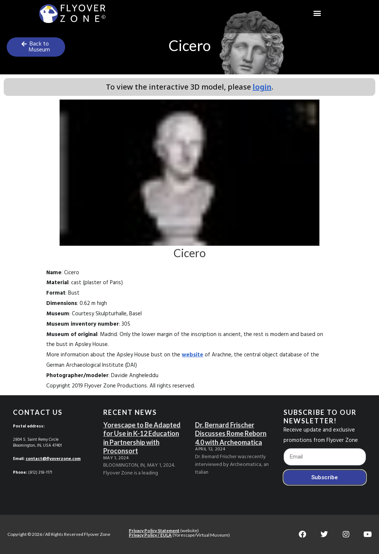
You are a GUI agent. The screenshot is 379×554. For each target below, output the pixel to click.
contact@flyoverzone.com (53, 459)
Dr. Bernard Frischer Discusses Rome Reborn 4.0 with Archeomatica (230, 433)
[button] (317, 13)
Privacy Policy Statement (154, 530)
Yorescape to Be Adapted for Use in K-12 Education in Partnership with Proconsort (142, 438)
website (192, 354)
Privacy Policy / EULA (150, 534)
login (262, 87)
